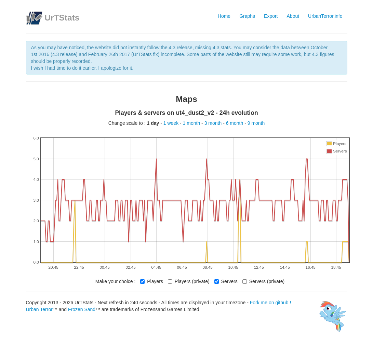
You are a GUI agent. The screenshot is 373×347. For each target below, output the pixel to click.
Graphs (247, 16)
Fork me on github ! (270, 302)
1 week (171, 123)
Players (151, 281)
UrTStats (61, 17)
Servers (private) (263, 281)
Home (224, 16)
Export (271, 16)
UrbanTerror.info (325, 16)
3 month (213, 123)
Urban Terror (39, 309)
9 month (256, 123)
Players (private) (189, 281)
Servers (226, 281)
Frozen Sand (81, 309)
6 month (235, 123)
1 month (192, 123)
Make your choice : (115, 281)
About (293, 16)
